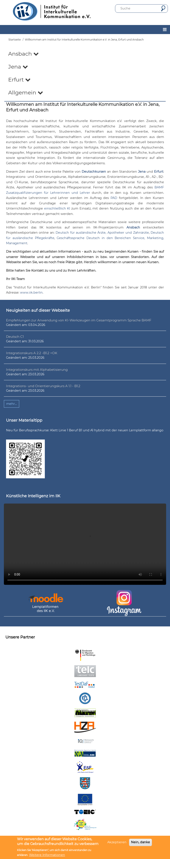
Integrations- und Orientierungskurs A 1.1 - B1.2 (43, 386)
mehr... (11, 404)
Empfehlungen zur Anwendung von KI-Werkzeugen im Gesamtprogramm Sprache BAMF (78, 320)
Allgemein (25, 92)
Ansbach (23, 53)
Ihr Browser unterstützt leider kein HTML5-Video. (85, 544)
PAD (114, 198)
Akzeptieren (116, 842)
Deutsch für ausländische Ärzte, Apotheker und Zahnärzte (102, 233)
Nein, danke (140, 842)
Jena (18, 66)
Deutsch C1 (15, 337)
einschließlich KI (57, 208)
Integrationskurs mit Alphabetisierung (37, 370)
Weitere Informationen (47, 855)
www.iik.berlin (31, 292)
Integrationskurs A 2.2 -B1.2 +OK (31, 353)
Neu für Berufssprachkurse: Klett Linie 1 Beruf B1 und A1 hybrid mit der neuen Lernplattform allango (84, 430)
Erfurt (19, 79)
